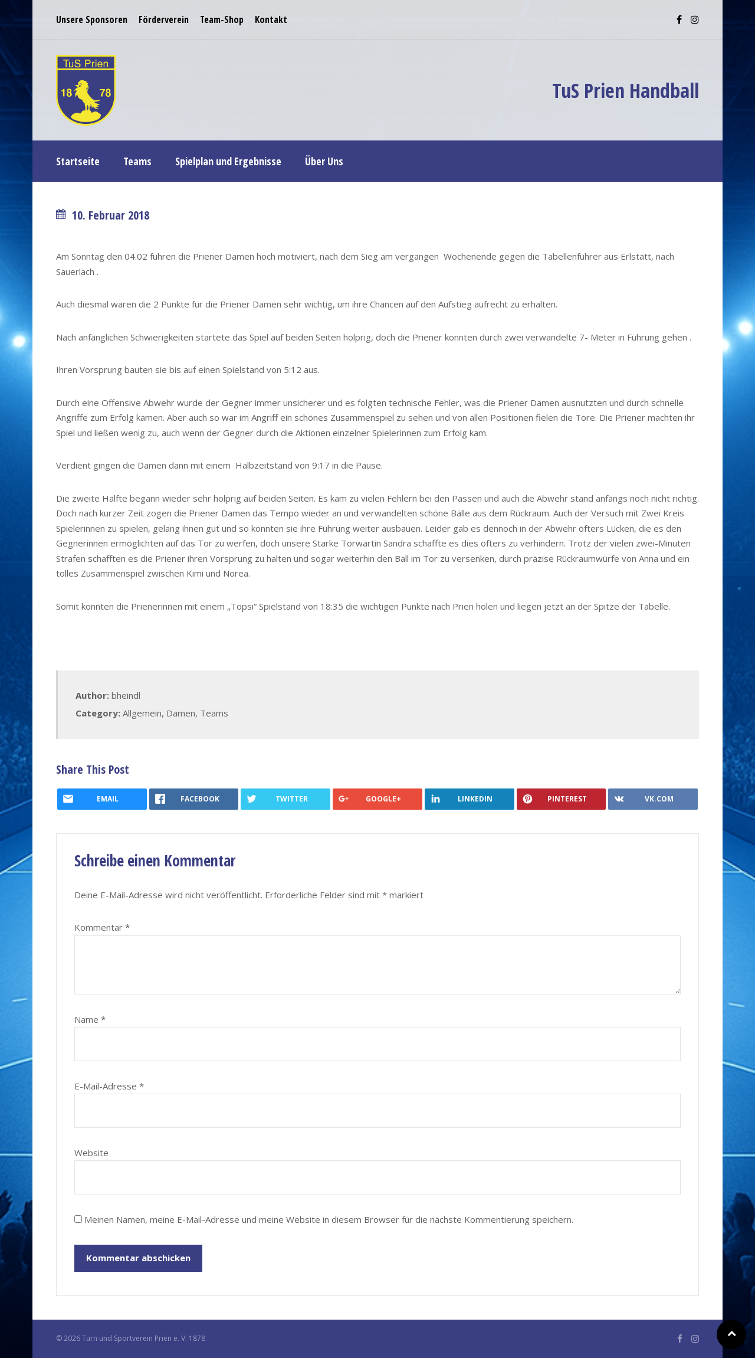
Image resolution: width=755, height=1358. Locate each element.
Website (91, 1153)
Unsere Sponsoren (91, 19)
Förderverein (164, 19)
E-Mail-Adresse (109, 1086)
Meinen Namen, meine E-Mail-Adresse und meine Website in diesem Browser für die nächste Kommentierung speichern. (328, 1219)
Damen (180, 713)
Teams (214, 713)
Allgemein (142, 713)
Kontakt (271, 19)
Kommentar (102, 927)
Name (90, 1019)
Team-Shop (222, 19)
